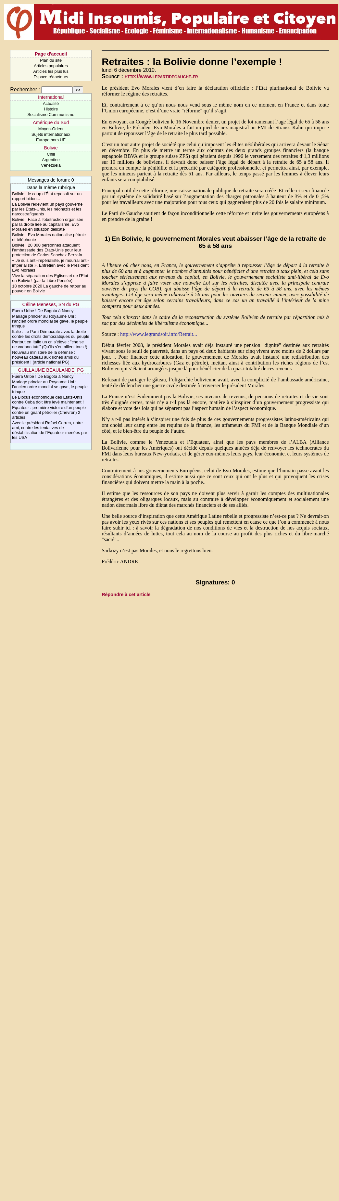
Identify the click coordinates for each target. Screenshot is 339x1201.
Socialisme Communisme (50, 114)
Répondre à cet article (126, 594)
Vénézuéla (50, 165)
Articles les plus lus (51, 71)
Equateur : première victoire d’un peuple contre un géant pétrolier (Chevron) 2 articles (49, 412)
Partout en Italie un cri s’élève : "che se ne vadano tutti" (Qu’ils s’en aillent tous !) (49, 344)
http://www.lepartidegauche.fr (161, 76)
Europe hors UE (51, 139)
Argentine (51, 159)
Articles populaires (51, 65)
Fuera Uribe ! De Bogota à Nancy (42, 310)
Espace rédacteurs (50, 76)
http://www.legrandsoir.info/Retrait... (158, 334)
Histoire (51, 109)
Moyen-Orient (51, 128)
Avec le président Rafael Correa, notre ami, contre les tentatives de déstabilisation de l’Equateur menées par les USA (49, 430)
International (51, 97)
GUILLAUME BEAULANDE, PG (51, 370)
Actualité (51, 103)
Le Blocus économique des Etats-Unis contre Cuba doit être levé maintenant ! (48, 399)
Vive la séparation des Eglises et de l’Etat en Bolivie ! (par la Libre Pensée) (50, 278)
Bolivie (50, 147)
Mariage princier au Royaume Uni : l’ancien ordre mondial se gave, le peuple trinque (50, 321)
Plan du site (51, 60)
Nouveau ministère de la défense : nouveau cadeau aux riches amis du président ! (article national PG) (45, 357)
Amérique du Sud (51, 122)
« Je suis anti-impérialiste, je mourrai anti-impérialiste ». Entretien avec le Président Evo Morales (50, 265)
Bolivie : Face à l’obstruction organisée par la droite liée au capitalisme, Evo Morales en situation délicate (47, 224)
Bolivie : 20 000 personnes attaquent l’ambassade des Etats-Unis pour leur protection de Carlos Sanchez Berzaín (47, 250)
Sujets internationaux (50, 134)
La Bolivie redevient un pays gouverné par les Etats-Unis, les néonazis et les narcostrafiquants (47, 209)
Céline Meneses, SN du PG (51, 304)
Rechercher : (25, 89)
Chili (51, 154)
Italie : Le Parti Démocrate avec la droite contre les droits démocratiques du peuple (50, 334)
